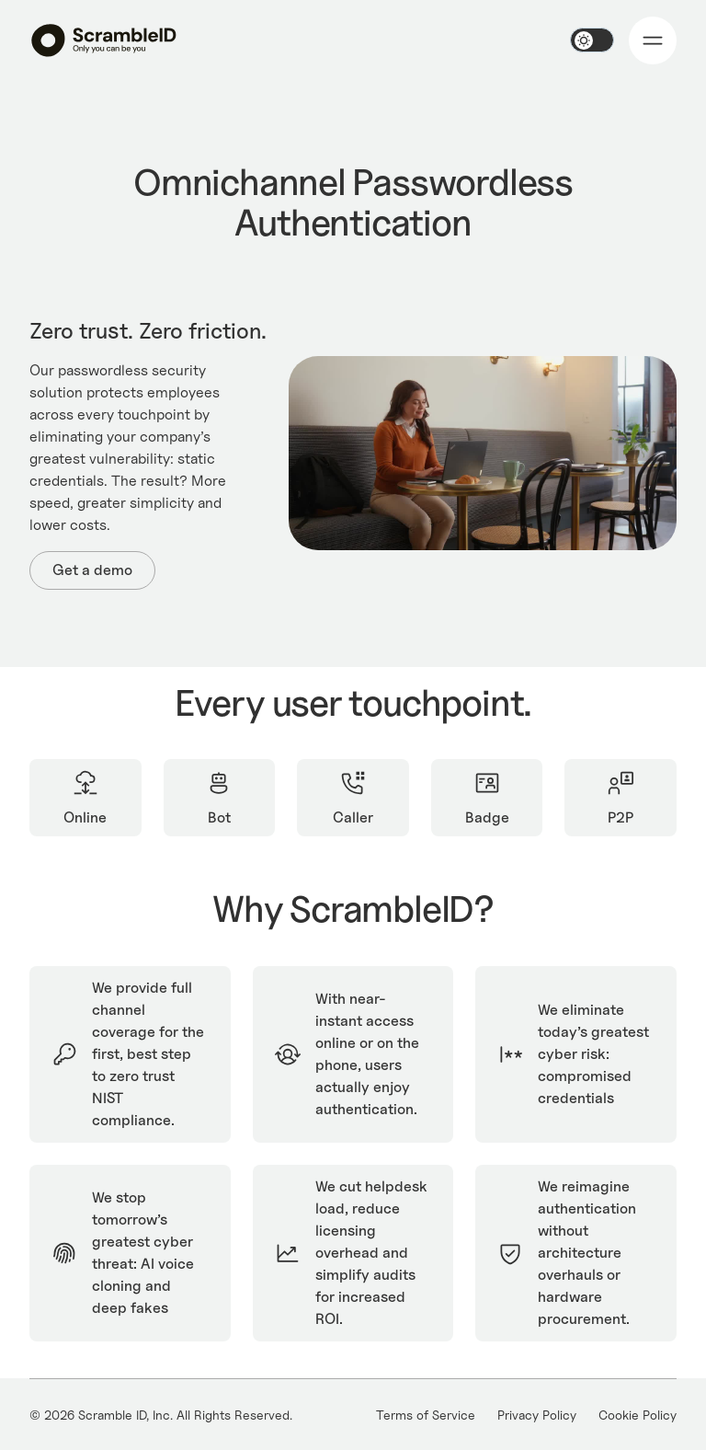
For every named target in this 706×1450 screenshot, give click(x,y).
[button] (653, 40)
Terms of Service (425, 1414)
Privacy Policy (536, 1414)
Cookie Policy (637, 1414)
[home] (103, 40)
